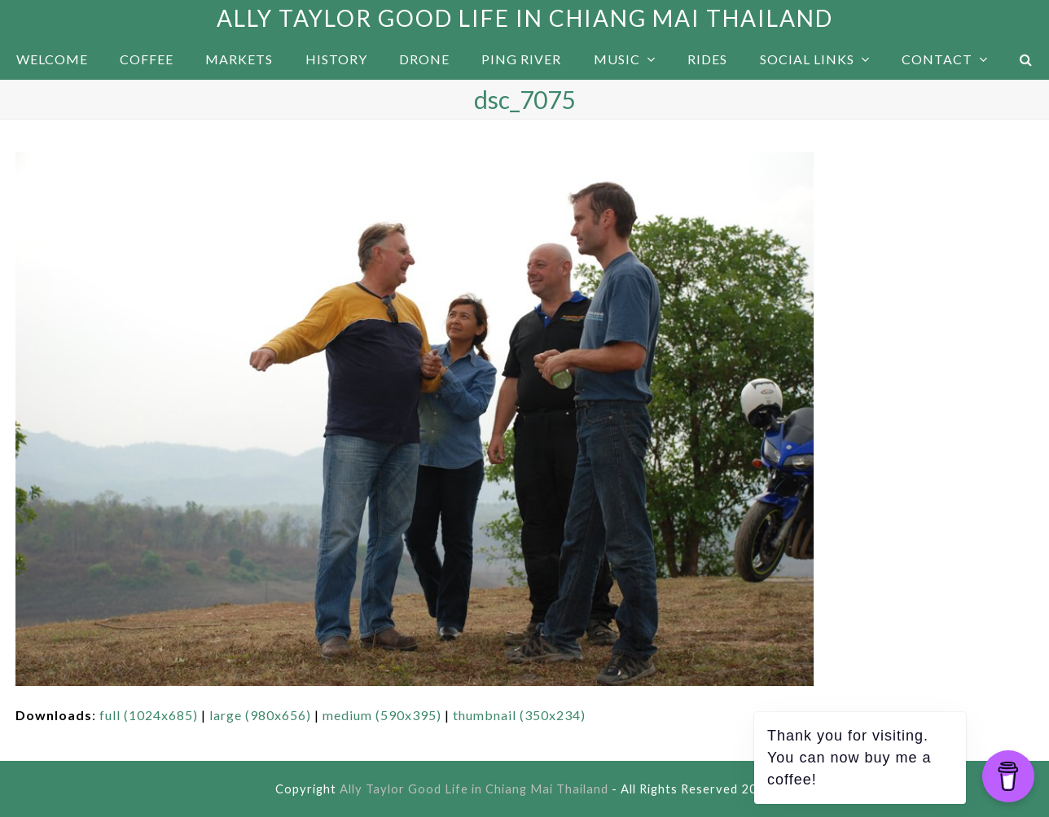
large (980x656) (260, 715)
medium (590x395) (382, 715)
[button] (1026, 59)
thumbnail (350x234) (519, 715)
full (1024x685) (148, 715)
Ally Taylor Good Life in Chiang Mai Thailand (525, 18)
